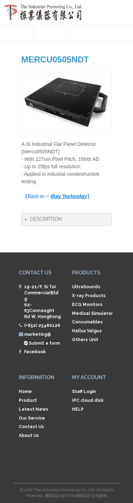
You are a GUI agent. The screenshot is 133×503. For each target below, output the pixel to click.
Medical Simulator (92, 313)
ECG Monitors (87, 304)
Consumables (87, 321)
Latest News (33, 409)
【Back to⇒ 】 (57, 196)
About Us (29, 435)
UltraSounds (86, 286)
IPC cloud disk (88, 400)
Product (28, 400)
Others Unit (85, 339)
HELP (78, 409)
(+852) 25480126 (42, 325)
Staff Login (84, 391)
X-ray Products (89, 295)
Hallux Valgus (87, 330)
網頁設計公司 (87, 495)
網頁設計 (53, 495)
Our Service (32, 418)
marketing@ (37, 334)
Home (25, 391)
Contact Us (31, 426)
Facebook (35, 351)
